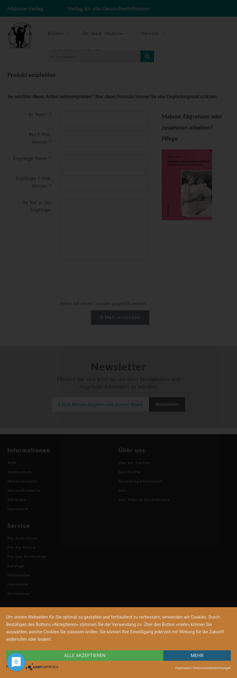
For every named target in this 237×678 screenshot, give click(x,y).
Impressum (183, 668)
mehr (197, 655)
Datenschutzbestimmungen (212, 668)
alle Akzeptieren (85, 655)
